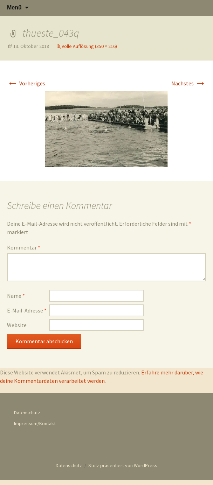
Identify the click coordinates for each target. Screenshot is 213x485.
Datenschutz (27, 412)
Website (17, 325)
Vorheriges (26, 83)
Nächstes (188, 83)
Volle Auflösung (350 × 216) (89, 46)
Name (16, 295)
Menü (14, 7)
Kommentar (23, 247)
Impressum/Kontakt (35, 423)
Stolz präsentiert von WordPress (122, 465)
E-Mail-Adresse (27, 310)
